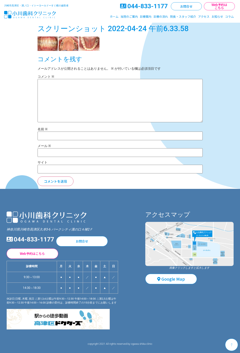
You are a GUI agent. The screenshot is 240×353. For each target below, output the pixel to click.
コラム (229, 16)
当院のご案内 (129, 16)
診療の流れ (161, 16)
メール (44, 146)
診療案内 (145, 16)
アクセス (203, 16)
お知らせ (217, 16)
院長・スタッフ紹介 (183, 16)
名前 (43, 129)
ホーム (114, 16)
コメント (46, 76)
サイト (42, 162)
